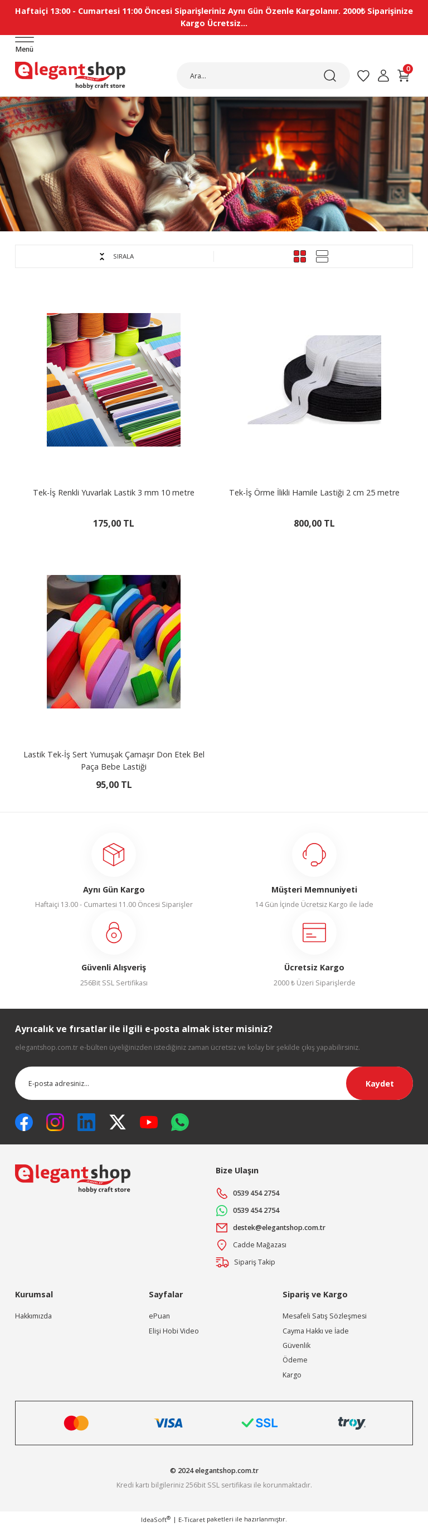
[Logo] (70, 76)
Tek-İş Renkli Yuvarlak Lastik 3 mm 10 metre (113, 492)
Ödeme (295, 1360)
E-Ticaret (191, 1519)
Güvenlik (296, 1345)
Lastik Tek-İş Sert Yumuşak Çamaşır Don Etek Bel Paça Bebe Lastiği (114, 760)
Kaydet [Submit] (380, 1083)
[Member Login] (383, 75)
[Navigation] (24, 46)
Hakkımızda (33, 1316)
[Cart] (403, 75)
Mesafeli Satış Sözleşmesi (325, 1316)
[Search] (263, 75)
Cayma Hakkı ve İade (316, 1331)
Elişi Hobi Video (174, 1331)
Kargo (292, 1375)
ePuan (159, 1316)
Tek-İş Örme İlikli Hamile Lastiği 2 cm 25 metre (314, 492)
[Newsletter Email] (214, 1083)
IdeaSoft (156, 1519)
